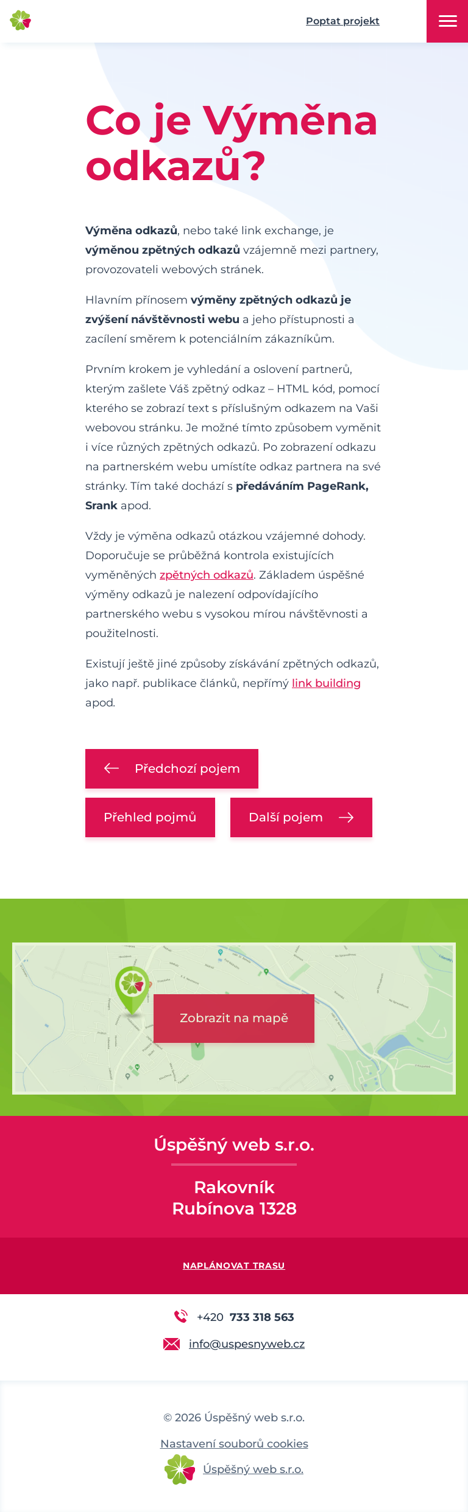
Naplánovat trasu (234, 1265)
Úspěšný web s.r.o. (253, 1469)
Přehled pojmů (150, 817)
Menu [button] (448, 21)
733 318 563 (245, 1317)
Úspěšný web (85, 21)
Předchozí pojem (187, 768)
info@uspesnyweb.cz (247, 1344)
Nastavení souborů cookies (234, 1444)
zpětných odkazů (207, 575)
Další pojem (286, 817)
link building (326, 683)
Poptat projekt (343, 21)
